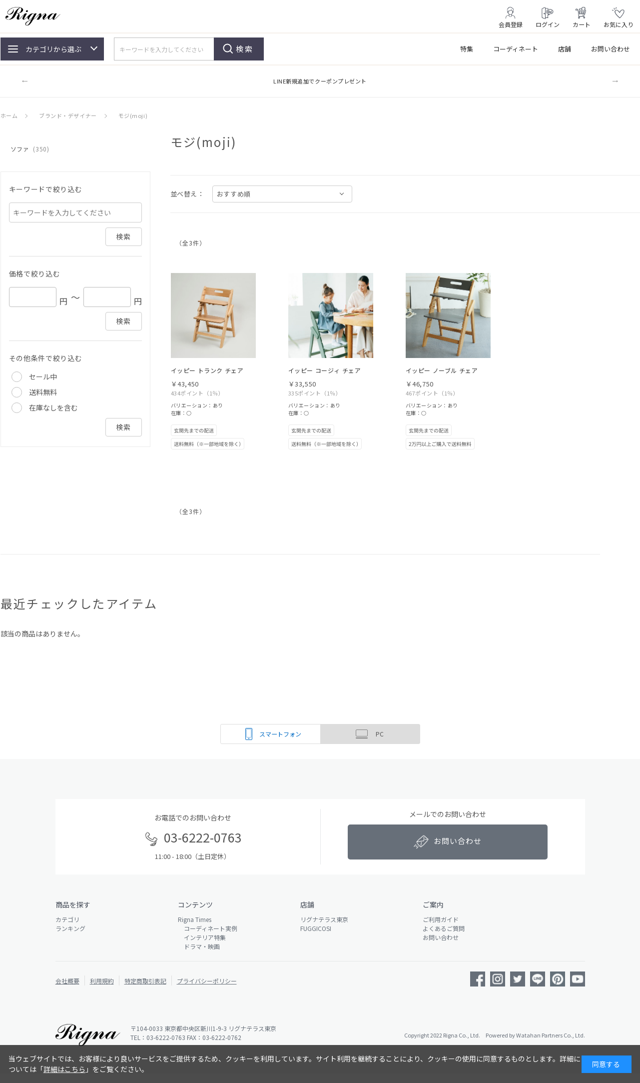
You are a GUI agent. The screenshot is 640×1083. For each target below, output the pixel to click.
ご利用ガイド (441, 919)
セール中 (43, 377)
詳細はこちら (64, 1069)
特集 (466, 49)
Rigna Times (194, 919)
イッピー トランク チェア (207, 370)
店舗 (564, 49)
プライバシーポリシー (207, 980)
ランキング (70, 928)
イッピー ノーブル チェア (442, 370)
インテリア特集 (202, 937)
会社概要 (67, 980)
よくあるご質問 (444, 928)
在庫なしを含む (53, 407)
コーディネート (515, 49)
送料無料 (43, 392)
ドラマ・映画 (199, 946)
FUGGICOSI (315, 928)
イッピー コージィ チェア (324, 370)
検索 (245, 49)
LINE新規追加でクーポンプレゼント (320, 81)
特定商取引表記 (145, 980)
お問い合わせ (610, 49)
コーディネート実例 (207, 928)
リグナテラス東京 (324, 919)
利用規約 (102, 980)
